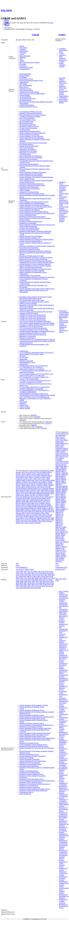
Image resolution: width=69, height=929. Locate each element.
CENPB (28, 480)
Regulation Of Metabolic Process (29, 754)
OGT (26, 506)
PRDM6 (57, 533)
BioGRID (7, 29)
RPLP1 (24, 513)
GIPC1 (38, 492)
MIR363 (63, 502)
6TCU (37, 584)
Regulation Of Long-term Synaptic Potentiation (33, 259)
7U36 (39, 586)
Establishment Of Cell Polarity (28, 151)
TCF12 (63, 550)
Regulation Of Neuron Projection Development (33, 143)
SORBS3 (58, 545)
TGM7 (57, 551)
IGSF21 (22, 495)
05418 (17, 565)
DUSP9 (28, 487)
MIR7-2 (63, 504)
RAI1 (34, 511)
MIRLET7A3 (59, 515)
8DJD (25, 588)
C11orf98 (42, 477)
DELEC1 (18, 485)
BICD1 (50, 475)
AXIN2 (38, 474)
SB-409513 (22, 356)
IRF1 (34, 495)
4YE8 (64, 579)
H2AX (62, 453)
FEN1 (38, 490)
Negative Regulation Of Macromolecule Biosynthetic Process (63, 657)
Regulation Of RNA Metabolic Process (30, 782)
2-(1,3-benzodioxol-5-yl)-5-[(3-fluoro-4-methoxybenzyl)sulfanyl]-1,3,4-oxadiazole (31, 368)
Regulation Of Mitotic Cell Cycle (29, 126)
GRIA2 (18, 493)
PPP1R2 (39, 508)
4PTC (30, 581)
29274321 (22, 420)
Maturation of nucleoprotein (27, 336)
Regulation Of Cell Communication (29, 762)
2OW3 (18, 575)
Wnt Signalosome (24, 69)
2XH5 (29, 575)
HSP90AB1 (46, 493)
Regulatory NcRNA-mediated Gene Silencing (63, 623)
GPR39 (52, 492)
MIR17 (63, 481)
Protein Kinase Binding (26, 90)
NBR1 (33, 503)
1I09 (25, 571)
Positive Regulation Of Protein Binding (30, 175)
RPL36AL (19, 513)
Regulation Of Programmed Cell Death (30, 726)
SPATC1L (58, 547)
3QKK (18, 578)
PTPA (17, 511)
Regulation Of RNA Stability (63, 816)
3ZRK (37, 578)
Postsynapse (23, 65)
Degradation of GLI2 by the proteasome (31, 326)
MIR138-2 (65, 474)
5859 (56, 563)
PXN (25, 511)
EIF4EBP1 (24, 488)
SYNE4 (41, 516)
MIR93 (57, 510)
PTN (52, 510)
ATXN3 (23, 474)
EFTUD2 (48, 487)
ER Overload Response (26, 123)
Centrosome (22, 52)
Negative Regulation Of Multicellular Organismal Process (63, 742)
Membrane (22, 57)
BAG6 (43, 474)
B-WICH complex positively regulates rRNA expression (35, 311)
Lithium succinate (24, 406)
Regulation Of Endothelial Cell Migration (64, 896)
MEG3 (42, 500)
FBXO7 (28, 490)
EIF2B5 (18, 488)
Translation (62, 182)
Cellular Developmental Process (28, 771)
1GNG (18, 571)
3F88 (20, 576)
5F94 (41, 581)
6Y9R (44, 584)
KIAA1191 (19, 497)
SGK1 (24, 515)
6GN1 (52, 583)
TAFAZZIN (47, 516)
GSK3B (35, 35)
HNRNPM (39, 493)
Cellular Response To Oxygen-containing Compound (34, 264)
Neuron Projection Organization (28, 247)
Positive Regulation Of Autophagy (29, 134)
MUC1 (40, 501)
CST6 (38, 482)
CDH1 (35, 478)
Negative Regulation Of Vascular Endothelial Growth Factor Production (63, 751)
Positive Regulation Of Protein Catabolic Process (33, 211)
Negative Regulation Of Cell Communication (32, 761)
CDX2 (43, 478)
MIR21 (57, 494)
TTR (56, 558)
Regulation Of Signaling (26, 758)
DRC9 (23, 487)
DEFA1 (50, 483)
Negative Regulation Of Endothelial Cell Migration (64, 835)
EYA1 (39, 488)
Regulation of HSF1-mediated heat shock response (34, 302)
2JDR (44, 573)
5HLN (48, 581)
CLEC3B (41, 480)
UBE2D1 (33, 519)
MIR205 (64, 491)
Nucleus (21, 46)
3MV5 (39, 576)
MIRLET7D (59, 520)
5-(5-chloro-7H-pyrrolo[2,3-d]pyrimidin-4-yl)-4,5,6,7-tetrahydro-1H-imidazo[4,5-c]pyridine (35, 381)
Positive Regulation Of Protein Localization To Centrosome (36, 277)
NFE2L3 (23, 505)
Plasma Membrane (24, 56)
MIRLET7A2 (59, 514)
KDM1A (41, 495)
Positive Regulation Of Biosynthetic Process (32, 718)
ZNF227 (32, 523)
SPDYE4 (64, 547)
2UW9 (22, 575)
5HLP (52, 581)
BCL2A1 (18, 475)
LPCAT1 (41, 497)
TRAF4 (62, 553)
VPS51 (26, 521)
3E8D (53, 575)
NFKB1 (29, 505)
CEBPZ (23, 480)
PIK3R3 (62, 532)
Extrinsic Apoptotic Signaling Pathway (30, 241)
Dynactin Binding (24, 95)
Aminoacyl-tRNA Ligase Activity (63, 83)
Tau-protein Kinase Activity (27, 98)
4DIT (32, 579)
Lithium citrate (23, 405)
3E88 (49, 575)
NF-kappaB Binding (25, 100)
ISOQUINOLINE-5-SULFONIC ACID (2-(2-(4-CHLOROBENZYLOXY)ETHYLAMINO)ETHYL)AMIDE (37, 394)
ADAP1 (47, 470)
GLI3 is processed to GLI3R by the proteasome (33, 328)
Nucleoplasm (23, 47)
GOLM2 (46, 492)
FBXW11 (34, 490)
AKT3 (31, 472)
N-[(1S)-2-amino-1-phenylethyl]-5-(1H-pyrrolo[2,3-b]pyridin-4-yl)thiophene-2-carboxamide (34, 387)
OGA (23, 506)
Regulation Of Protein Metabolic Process (31, 774)
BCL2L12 (30, 475)
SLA (31, 515)
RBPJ (37, 511)
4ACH (22, 579)
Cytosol (21, 54)
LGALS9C (65, 461)
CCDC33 (62, 437)
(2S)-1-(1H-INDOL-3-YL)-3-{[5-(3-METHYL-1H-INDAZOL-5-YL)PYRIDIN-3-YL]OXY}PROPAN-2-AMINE (35, 398)
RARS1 (63, 535)
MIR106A (63, 468)
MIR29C (58, 499)
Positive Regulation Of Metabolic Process (31, 715)
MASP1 (23, 500)
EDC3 (63, 445)
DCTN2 (31, 483)
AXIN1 (34, 474)
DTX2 (66, 443)
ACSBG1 (36, 470)
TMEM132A (32, 518)
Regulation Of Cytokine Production (63, 901)
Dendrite (22, 61)
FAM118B (58, 448)
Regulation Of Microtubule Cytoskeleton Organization (35, 231)
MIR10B (58, 471)
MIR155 (63, 478)
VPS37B (58, 560)
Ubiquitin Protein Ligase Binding (29, 92)
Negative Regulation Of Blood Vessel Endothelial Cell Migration (64, 822)
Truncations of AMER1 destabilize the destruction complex (36, 324)
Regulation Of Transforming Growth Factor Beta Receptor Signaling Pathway (63, 854)
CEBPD (18, 480)
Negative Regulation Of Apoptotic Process (31, 193)
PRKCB (18, 510)
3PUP (47, 576)
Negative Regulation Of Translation (63, 720)
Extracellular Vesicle (63, 692)
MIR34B (63, 501)
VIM (22, 521)
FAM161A (65, 448)
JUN (37, 495)
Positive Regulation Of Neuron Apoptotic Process (33, 202)
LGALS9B (58, 461)
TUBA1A (28, 519)
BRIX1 (22, 477)
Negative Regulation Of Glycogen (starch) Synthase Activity (37, 288)
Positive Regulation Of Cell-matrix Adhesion (32, 115)
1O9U (43, 571)
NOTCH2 (43, 505)
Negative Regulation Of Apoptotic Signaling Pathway (63, 218)
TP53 (48, 518)
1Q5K (29, 573)
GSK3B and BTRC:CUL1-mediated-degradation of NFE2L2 (37, 339)
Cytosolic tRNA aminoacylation (64, 314)
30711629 (50, 22)
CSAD (29, 482)
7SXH (21, 586)
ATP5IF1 (18, 474)
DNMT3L (51, 485)
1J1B (28, 571)
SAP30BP (19, 515)
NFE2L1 (47, 503)
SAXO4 (57, 540)
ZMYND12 (58, 561)
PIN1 (66, 532)
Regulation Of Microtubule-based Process (31, 184)
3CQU (34, 575)
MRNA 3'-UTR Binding (63, 651)
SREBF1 (32, 516)
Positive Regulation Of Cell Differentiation (32, 203)
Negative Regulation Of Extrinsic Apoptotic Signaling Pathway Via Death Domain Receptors (35, 266)
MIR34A (58, 501)
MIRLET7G (59, 525)
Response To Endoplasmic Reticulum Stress (32, 185)
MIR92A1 (58, 509)
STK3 (63, 548)
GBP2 (30, 492)
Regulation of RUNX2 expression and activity (32, 334)
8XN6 (39, 588)
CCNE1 (30, 478)
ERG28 (35, 488)
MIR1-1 (66, 466)
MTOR (36, 501)
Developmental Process (26, 792)
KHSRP (47, 495)
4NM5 (22, 581)
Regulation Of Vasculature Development (63, 829)
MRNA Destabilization (63, 713)
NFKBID (62, 528)
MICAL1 (47, 500)
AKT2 (27, 472)
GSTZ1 (57, 453)
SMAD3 (35, 515)
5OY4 (33, 583)
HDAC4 (26, 493)
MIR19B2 (65, 487)
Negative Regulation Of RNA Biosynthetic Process (34, 730)
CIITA (37, 480)
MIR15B (63, 479)
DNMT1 (45, 485)
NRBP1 (49, 505)
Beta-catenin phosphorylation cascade (30, 298)
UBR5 (43, 519)
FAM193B (45, 488)
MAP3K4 (34, 498)
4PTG (37, 581)
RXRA (47, 513)
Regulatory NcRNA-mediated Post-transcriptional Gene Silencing (63, 603)
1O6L (39, 571)
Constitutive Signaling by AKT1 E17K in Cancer (33, 329)
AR (40, 472)
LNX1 (57, 463)
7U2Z (29, 586)
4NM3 (18, 581)
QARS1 (62, 35)
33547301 (43, 428)
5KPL (25, 583)
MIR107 (64, 469)
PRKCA (50, 508)
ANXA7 (62, 433)
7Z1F (43, 586)
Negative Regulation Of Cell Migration (30, 157)
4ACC (49, 578)
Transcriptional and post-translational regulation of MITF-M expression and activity (63, 327)
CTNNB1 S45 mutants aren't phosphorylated (32, 318)
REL (62, 537)
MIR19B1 (58, 487)
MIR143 (57, 478)
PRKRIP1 (34, 510)
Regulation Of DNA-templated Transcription (32, 776)
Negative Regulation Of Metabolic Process (31, 710)
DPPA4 (62, 443)
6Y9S (48, 584)
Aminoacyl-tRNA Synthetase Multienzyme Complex (63, 58)
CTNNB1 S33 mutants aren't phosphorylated (32, 315)
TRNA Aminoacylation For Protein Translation (63, 186)
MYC (44, 501)
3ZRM (45, 578)
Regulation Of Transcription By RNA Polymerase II (34, 784)
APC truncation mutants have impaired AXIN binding (35, 321)
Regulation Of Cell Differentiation (29, 772)
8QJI (35, 588)
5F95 (44, 581)
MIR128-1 (58, 473)
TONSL (44, 518)
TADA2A (58, 550)
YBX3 (44, 521)
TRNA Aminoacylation (63, 205)
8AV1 (17, 588)
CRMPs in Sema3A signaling (28, 303)
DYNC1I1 (33, 487)
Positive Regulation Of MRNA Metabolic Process (63, 777)
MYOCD (18, 503)
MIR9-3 (63, 507)
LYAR (17, 498)
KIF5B (25, 497)
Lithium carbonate (24, 408)
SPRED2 (58, 548)
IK (67, 455)
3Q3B (51, 576)
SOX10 (18, 516)
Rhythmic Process (24, 220)
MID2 (61, 466)
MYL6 (48, 501)
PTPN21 (57, 535)
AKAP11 (18, 472)
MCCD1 (63, 465)
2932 (17, 563)
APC (34, 472)
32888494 (33, 425)
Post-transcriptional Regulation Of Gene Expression (63, 631)
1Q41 (21, 573)
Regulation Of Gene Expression (28, 785)
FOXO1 (52, 490)
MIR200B (65, 489)
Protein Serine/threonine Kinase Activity (31, 80)
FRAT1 (18, 492)
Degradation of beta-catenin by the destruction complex (35, 297)
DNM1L (39, 485)
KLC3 (57, 458)
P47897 (63, 569)
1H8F (21, 571)
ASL (56, 435)
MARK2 (18, 500)
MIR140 (57, 476)
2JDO (40, 573)
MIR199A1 (58, 484)
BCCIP (47, 474)
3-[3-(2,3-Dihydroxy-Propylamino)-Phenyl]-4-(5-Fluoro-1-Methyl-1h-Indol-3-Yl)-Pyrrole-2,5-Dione (36, 353)
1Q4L (25, 573)
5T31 (37, 583)
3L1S (31, 576)
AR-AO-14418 (23, 357)
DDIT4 (41, 483)
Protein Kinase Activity (26, 79)
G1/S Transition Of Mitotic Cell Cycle (30, 111)
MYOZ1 (24, 503)
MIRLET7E (58, 522)
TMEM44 (39, 518)
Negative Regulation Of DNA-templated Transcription (63, 211)
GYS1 (22, 493)
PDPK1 (35, 506)
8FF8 (32, 588)
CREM (24, 482)
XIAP (30, 521)
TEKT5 (22, 518)
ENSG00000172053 (61, 567)
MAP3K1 (28, 498)
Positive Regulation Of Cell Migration (30, 156)
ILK (31, 495)
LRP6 (46, 497)
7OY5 (17, 586)
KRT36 (61, 458)
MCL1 (28, 500)
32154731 (48, 423)
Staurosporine (23, 359)
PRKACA (45, 508)
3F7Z (17, 576)
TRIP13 (57, 556)
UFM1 (52, 519)
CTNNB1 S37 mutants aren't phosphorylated (32, 316)
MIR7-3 (57, 506)
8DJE (28, 588)
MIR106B (58, 469)
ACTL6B (41, 470)
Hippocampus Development (27, 149)
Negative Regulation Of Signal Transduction (32, 133)
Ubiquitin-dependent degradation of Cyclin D (32, 333)
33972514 (49, 422)
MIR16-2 (58, 481)
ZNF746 (37, 523)
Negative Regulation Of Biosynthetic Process (32, 736)
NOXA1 (63, 530)
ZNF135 (27, 523)
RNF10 (57, 538)
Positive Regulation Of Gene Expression (31, 136)
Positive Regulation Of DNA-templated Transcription (35, 733)
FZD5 (27, 492)
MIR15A (58, 479)
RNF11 (62, 538)
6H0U (17, 584)
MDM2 (33, 500)
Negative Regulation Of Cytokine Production (63, 708)
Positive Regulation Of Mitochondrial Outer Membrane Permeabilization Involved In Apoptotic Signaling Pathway (36, 261)
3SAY (26, 578)
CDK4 (57, 438)
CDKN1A (62, 438)
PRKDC (28, 510)
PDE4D (30, 506)
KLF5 (32, 497)
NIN (33, 505)
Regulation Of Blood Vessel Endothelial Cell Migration (64, 789)
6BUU (44, 583)
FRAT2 (22, 492)
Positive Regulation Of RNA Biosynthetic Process (34, 735)
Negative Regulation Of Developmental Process (63, 808)
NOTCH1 (37, 505)
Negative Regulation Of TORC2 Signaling (31, 270)
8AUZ (51, 586)
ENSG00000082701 (22, 567)
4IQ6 (40, 579)
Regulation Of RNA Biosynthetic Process (31, 779)
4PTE (33, 581)
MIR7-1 (57, 504)
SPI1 (22, 516)
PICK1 (18, 508)
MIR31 (63, 499)
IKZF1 (57, 456)
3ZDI (33, 578)
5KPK (21, 583)
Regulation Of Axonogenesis (27, 223)
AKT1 (23, 472)
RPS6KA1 (38, 513)
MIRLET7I (58, 527)
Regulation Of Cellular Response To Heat (31, 256)
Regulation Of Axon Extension (28, 159)
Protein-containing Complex (62, 64)
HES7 (66, 453)
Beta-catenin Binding (25, 85)
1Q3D (51, 571)
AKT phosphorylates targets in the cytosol (31, 300)
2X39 (26, 575)
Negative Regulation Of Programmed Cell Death (33, 705)
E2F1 (38, 487)
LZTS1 (62, 463)
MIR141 (63, 476)
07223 (57, 565)
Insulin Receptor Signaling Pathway (29, 131)
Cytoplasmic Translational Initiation (29, 116)
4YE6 (60, 579)
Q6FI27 (32, 569)
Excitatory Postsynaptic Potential (29, 229)
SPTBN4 (26, 516)
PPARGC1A (33, 508)
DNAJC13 (34, 485)
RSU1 (43, 513)
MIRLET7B (59, 517)
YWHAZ (49, 521)
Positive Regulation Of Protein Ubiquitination (32, 172)
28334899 (37, 417)
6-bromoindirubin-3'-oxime (27, 362)
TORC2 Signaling (24, 190)
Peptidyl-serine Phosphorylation (28, 146)
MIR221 (57, 496)
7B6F (52, 584)
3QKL (22, 578)
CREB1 (52, 480)
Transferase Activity (25, 88)
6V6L (41, 584)
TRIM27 (58, 555)
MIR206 (57, 492)
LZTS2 (66, 463)
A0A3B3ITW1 (20, 569)
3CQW (38, 575)
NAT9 (29, 503)
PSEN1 (39, 510)
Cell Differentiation (25, 154)
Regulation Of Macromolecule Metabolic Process (33, 746)
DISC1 (29, 485)
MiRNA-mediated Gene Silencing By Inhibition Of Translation (63, 645)
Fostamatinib (23, 402)
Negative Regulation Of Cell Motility (63, 783)
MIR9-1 (63, 506)
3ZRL (41, 578)
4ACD (53, 578)
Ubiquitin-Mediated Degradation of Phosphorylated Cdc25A (37, 331)
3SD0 (29, 578)
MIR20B (63, 492)
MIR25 (57, 497)
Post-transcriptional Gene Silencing (63, 609)
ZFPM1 (18, 523)
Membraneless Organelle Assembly (29, 249)
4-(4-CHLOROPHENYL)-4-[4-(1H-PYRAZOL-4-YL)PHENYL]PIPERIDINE (34, 391)
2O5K (52, 573)
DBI (17, 483)
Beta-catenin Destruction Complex (29, 62)
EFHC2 (57, 447)
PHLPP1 (46, 506)
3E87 (45, 575)
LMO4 (37, 497)
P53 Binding (23, 77)
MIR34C (58, 502)
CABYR (47, 477)
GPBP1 (57, 451)
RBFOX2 (58, 537)
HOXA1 (64, 455)
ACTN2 (57, 433)
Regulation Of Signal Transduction (29, 787)
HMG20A (58, 455)
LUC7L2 (51, 497)
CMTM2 (47, 480)
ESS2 (62, 447)
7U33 (36, 586)
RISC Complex (63, 591)
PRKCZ (23, 510)
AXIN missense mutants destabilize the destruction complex (37, 323)
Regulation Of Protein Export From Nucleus (32, 216)
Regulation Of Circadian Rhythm (29, 192)
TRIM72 (18, 519)
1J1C (31, 571)
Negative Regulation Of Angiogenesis (63, 758)
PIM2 (21, 508)
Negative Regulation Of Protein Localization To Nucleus (36, 257)
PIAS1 (51, 506)
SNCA (62, 543)
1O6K (35, 571)
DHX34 (24, 485)
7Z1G (47, 586)
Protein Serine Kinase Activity (28, 106)
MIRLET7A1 (59, 512)
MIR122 (63, 471)
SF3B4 (63, 540)
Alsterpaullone (23, 364)
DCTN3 (36, 483)
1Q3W (18, 573)
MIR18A (58, 483)
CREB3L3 (19, 482)
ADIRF (52, 470)
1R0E (33, 573)
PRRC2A (63, 533)
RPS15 (29, 513)
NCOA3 (37, 503)
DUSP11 (58, 445)
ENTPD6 (30, 488)
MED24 (37, 500)
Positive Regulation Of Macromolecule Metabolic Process (36, 725)
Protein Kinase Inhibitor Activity (63, 92)
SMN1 (57, 543)
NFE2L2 (18, 505)
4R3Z (57, 579)
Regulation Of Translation (63, 877)
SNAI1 (45, 515)
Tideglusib (22, 403)
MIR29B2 (63, 497)
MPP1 (27, 501)
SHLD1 (57, 542)
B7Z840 (57, 569)
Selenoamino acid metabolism (64, 311)
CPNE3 (66, 440)
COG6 (61, 440)
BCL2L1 (24, 475)
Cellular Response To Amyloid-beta (29, 275)
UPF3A (18, 521)
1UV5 (36, 573)
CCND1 (25, 478)
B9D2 (60, 435)
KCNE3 (65, 456)
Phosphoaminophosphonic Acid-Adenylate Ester (33, 365)
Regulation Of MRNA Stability (64, 803)
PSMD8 (44, 510)
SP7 (62, 545)
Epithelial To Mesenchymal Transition (30, 113)
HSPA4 (52, 493)
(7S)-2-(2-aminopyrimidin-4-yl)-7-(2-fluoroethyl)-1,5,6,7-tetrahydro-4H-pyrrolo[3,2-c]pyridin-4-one (36, 374)
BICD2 (18, 477)
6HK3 (21, 584)
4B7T (29, 579)
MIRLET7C (59, 519)
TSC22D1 (63, 556)
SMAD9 (65, 542)
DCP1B (21, 483)
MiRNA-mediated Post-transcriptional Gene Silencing (63, 595)
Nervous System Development (28, 128)
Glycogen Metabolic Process (27, 120)
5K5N (17, 583)
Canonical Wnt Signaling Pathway (29, 228)
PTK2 (49, 510)
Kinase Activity (24, 87)
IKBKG (27, 495)
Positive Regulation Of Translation (29, 210)
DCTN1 (26, 483)
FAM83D (51, 488)
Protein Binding (24, 82)
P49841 (27, 569)
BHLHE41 (44, 475)
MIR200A (58, 489)
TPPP (52, 518)
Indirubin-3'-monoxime (26, 361)
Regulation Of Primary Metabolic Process (31, 723)
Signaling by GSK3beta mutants (28, 313)
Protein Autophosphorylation (27, 215)
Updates (6, 25)
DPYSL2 (18, 487)
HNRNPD (33, 493)
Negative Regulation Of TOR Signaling (31, 174)
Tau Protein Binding (25, 97)
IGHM (18, 495)
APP (38, 472)
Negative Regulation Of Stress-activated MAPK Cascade (64, 201)
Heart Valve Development (27, 118)
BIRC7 (64, 435)
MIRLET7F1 (59, 524)
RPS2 (32, 513)
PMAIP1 (26, 508)
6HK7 (29, 584)
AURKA (28, 474)
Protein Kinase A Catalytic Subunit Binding (32, 93)
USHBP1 (61, 558)
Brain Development (63, 196)
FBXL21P (23, 490)
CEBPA (47, 478)
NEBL (57, 528)
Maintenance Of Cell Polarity (28, 152)
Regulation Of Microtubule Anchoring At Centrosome (35, 251)
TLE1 (26, 518)
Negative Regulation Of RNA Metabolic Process (33, 720)
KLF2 (29, 497)
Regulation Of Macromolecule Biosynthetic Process (34, 789)
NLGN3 (57, 530)
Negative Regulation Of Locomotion (63, 799)
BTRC (27, 477)
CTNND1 (50, 482)
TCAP (17, 518)
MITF (23, 501)
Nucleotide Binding (25, 74)
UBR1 (38, 519)
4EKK (37, 579)
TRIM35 (63, 555)
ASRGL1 (49, 472)
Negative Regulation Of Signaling (29, 759)
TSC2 (23, 519)
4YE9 (57, 580)
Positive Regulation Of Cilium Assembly (31, 208)
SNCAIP (49, 515)
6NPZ (33, 584)
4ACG (18, 579)
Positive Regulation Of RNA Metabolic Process (33, 744)
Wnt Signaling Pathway (26, 144)
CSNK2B (34, 482)
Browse (6, 20)
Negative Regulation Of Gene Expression (31, 138)
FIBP (42, 490)
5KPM (29, 583)
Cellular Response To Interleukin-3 (29, 188)
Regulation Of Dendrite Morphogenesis (31, 221)
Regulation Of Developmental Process (30, 764)
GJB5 (42, 492)
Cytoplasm (22, 49)
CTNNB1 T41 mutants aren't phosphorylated (32, 320)
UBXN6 (47, 519)
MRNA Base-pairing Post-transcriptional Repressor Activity (63, 616)
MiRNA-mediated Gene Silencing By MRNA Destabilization (63, 672)
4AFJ (25, 579)
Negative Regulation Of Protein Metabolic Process (63, 863)
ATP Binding (23, 84)
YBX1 (40, 521)
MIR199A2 (58, 486)
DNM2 (57, 443)
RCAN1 (42, 511)
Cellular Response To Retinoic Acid (29, 238)
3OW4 (43, 576)
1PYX (47, 571)
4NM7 (26, 581)
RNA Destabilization (63, 716)
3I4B (28, 576)
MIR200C (58, 491)
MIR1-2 (57, 468)
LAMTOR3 (58, 460)
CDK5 (39, 478)
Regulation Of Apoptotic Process (29, 743)
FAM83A (58, 450)
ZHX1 (22, 523)
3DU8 (42, 575)
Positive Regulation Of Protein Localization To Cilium (35, 269)
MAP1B (22, 498)
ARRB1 (44, 472)
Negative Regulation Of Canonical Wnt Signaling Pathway (36, 239)
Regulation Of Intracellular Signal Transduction (33, 790)
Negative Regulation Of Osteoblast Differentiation (34, 205)
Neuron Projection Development (28, 164)
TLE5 (64, 551)
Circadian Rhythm (24, 129)
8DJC (21, 588)
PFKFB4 (40, 506)
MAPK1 (43, 498)
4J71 (47, 579)
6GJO (48, 583)
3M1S (35, 576)
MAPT (49, 498)
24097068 (33, 415)
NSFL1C (18, 506)
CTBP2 (57, 442)
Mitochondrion (23, 51)
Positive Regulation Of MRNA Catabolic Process (63, 727)
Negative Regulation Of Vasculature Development (63, 764)
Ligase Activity (63, 99)
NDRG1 (42, 503)
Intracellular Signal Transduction (29, 187)
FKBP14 (46, 490)
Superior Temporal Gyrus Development (30, 236)
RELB (47, 511)
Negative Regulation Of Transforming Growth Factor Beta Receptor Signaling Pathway (63, 843)
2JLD (48, 573)
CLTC (57, 440)
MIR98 (62, 510)
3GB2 (24, 576)
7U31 (32, 586)
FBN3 (17, 490)
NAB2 (64, 527)
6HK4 (25, 584)
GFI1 (34, 492)
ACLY (31, 470)
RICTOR (51, 511)
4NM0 (51, 579)
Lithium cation (23, 351)
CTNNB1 (43, 482)
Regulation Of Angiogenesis (63, 813)
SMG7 (40, 515)
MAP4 (39, 498)
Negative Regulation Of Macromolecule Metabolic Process (36, 717)
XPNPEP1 (35, 521)
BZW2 (31, 477)
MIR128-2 (65, 473)
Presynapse (22, 64)
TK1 (61, 551)
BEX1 (39, 475)
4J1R (43, 579)
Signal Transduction (25, 794)
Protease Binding (24, 75)
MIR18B (63, 483)
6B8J (40, 583)
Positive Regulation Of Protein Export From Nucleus (34, 218)
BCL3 (35, 475)
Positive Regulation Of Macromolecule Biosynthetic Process (37, 738)
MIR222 (63, 496)
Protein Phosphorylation (26, 121)
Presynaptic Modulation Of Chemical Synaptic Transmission (37, 246)
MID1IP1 (18, 501)
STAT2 (37, 516)
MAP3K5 (58, 465)
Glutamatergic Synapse (26, 67)
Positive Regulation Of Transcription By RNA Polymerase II (37, 213)
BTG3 (57, 437)
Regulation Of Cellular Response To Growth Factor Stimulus (63, 872)
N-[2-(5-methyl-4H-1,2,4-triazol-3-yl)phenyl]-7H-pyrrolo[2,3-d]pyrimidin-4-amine (34, 378)
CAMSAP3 (19, 478)
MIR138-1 (58, 474)
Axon (21, 59)
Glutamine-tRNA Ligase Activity (63, 87)
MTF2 (31, 501)
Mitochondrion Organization (27, 124)
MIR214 (62, 494)
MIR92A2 (65, 509)
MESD (57, 466)
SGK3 (28, 515)
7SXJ (25, 586)
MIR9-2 (57, 507)
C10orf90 (36, 477)
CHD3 (33, 480)
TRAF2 (57, 553)
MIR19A (65, 486)
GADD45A (64, 450)
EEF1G (42, 487)
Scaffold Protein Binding (26, 105)
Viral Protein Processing (26, 147)
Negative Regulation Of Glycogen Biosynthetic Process (35, 206)
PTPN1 (22, 511)
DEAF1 (45, 483)
